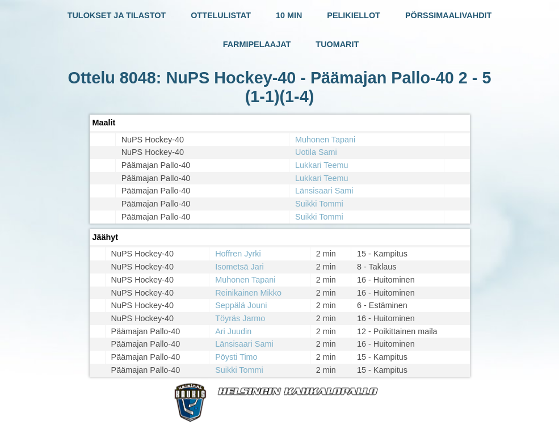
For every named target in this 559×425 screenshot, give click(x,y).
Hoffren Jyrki (238, 253)
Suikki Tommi (319, 203)
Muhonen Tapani (325, 139)
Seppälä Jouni (241, 305)
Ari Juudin (233, 331)
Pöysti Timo (236, 356)
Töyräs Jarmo (240, 318)
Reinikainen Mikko (248, 292)
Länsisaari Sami (324, 190)
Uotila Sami (316, 152)
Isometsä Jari (239, 266)
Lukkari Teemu (321, 165)
